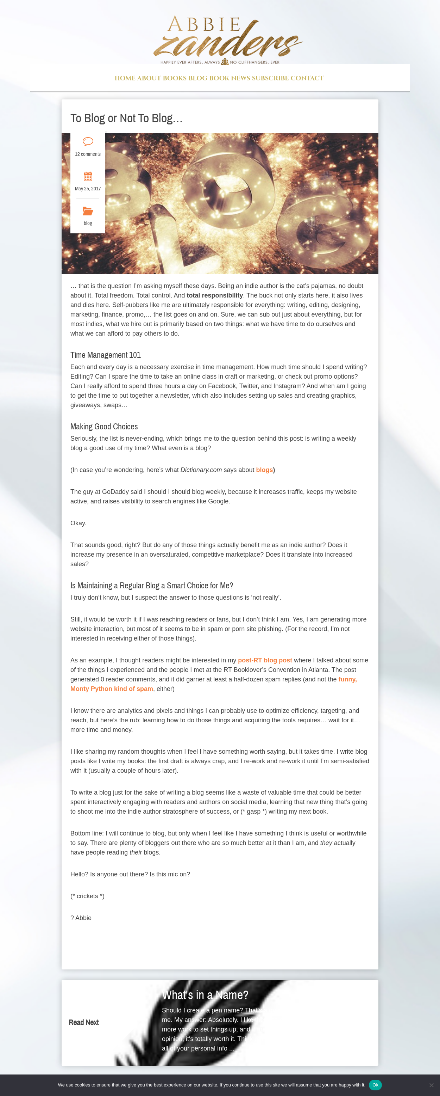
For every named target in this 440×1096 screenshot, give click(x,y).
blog (88, 223)
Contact (307, 78)
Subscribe (270, 78)
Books (175, 78)
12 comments (88, 154)
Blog (197, 78)
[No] (431, 1085)
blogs (264, 469)
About (149, 78)
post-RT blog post (265, 660)
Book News (229, 78)
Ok (375, 1085)
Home (124, 78)
